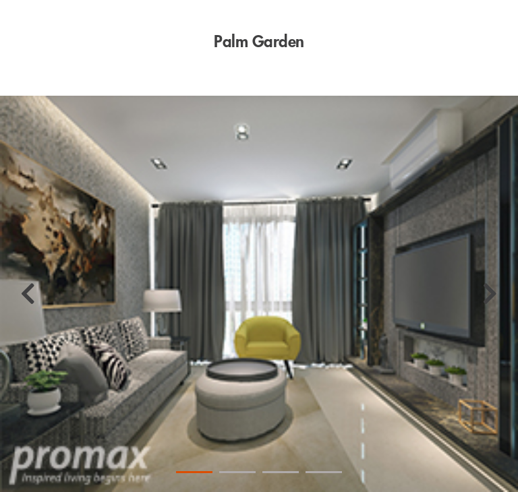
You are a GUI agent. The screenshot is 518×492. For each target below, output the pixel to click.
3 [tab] (280, 472)
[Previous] (28, 294)
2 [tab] (237, 472)
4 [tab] (324, 472)
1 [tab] (194, 472)
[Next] (490, 294)
